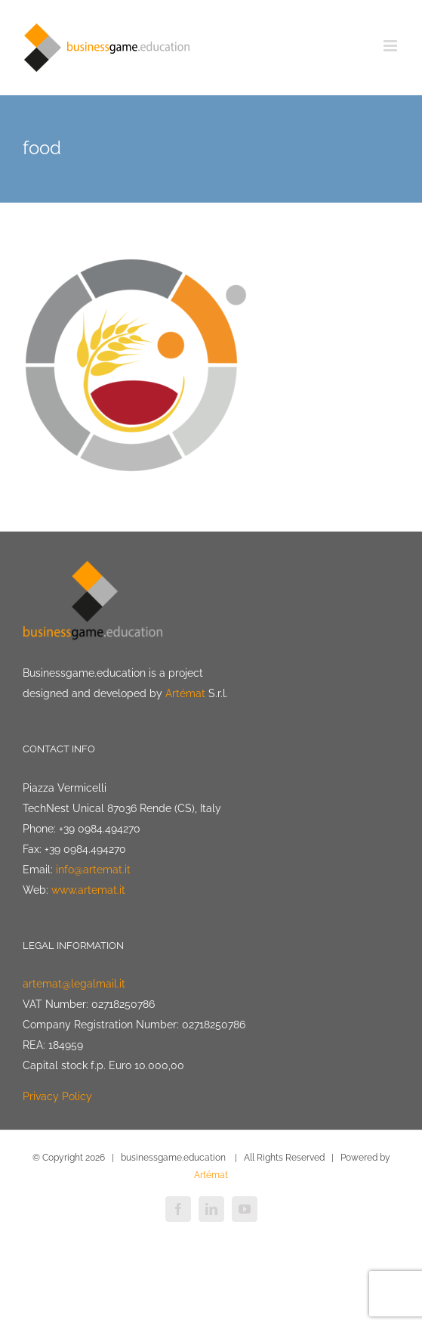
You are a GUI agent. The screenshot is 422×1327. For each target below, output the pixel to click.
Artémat (185, 693)
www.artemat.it (88, 890)
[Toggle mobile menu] (391, 46)
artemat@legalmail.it (74, 984)
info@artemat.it (93, 869)
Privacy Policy (57, 1096)
